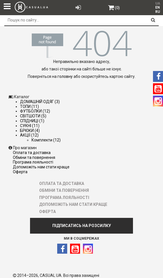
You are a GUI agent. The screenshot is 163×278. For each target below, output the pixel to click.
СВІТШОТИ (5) (33, 116)
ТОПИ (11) (29, 106)
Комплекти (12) (46, 140)
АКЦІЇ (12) (29, 135)
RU (157, 12)
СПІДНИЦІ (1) (32, 121)
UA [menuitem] (157, 3)
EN (157, 7)
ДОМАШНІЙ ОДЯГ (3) (40, 101)
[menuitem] (158, 7)
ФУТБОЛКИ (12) (35, 111)
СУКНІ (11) (29, 125)
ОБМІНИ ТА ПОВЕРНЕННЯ (34, 157)
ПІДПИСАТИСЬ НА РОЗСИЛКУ (81, 225)
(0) (117, 7)
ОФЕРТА (20, 171)
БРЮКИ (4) (30, 130)
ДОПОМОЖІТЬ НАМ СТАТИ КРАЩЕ (41, 167)
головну (65, 76)
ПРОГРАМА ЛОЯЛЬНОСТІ (33, 162)
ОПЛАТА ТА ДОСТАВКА (32, 152)
